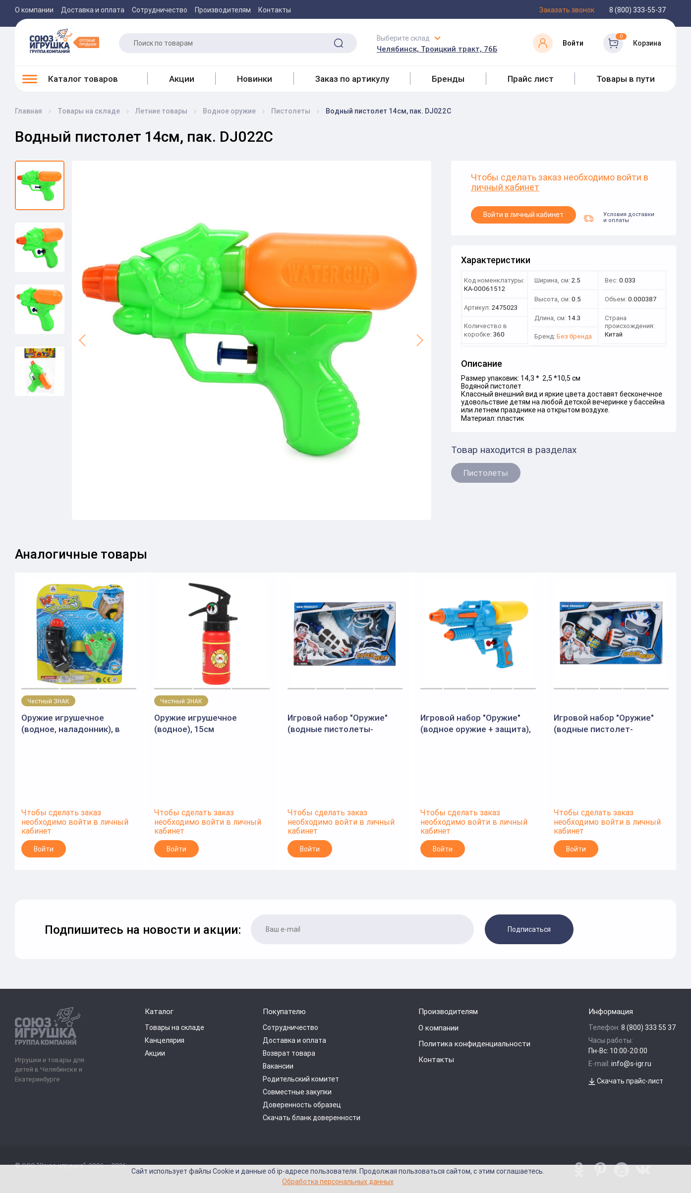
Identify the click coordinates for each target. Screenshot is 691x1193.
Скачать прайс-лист (625, 1081)
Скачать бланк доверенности (311, 1118)
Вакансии (278, 1066)
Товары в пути (625, 78)
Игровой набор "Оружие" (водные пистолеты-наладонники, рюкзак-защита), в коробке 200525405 (338, 723)
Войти (44, 849)
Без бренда (574, 337)
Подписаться (529, 929)
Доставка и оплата (92, 10)
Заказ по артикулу (352, 78)
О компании (34, 10)
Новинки (254, 78)
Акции (181, 78)
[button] (83, 340)
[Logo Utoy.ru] (64, 40)
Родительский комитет (301, 1079)
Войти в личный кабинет (523, 214)
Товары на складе (174, 1027)
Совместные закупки (297, 1092)
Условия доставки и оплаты (618, 217)
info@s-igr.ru (631, 1064)
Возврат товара (289, 1053)
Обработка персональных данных (338, 1181)
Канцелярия (164, 1040)
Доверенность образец (302, 1105)
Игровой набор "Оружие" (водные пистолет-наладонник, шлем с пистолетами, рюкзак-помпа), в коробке (604, 723)
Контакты (274, 10)
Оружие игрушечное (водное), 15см (195, 723)
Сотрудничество (159, 10)
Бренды (448, 78)
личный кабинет (505, 187)
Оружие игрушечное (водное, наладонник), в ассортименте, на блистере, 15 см (78, 723)
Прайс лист (531, 78)
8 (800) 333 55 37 (648, 1027)
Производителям (223, 10)
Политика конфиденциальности (474, 1043)
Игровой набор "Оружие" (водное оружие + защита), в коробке (475, 723)
